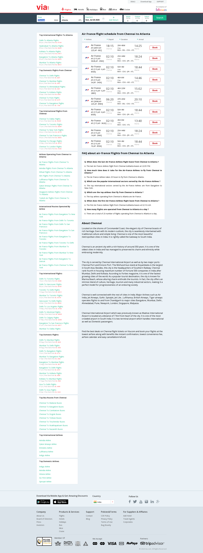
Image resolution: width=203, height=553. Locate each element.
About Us (40, 516)
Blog (88, 519)
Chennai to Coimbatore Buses (52, 410)
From (40, 17)
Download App (146, 2)
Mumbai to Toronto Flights (50, 295)
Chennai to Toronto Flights (50, 124)
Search (159, 17)
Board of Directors (44, 519)
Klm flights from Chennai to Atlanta (54, 176)
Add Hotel (127, 516)
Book (155, 47)
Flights (61, 516)
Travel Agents (129, 519)
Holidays (62, 522)
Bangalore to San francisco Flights (54, 323)
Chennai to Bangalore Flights (51, 103)
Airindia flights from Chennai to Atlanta (56, 168)
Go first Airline (45, 478)
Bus (60, 525)
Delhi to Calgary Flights (49, 317)
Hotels (61, 519)
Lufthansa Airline (46, 451)
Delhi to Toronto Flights (49, 279)
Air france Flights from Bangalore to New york (57, 215)
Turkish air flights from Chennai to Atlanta (54, 199)
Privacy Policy (106, 519)
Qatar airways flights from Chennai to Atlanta (55, 186)
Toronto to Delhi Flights (49, 290)
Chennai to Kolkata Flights (50, 92)
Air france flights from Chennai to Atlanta (54, 163)
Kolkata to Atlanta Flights (50, 51)
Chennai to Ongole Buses (50, 414)
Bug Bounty (106, 525)
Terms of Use (107, 522)
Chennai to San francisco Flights (53, 135)
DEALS (133, 2)
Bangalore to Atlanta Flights (51, 57)
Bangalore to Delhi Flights (50, 367)
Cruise (61, 531)
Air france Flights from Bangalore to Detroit (55, 260)
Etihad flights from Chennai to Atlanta (55, 172)
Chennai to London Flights (50, 146)
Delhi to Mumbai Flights (49, 340)
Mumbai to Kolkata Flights (50, 373)
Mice (61, 528)
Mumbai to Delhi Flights (49, 345)
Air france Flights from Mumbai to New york (56, 253)
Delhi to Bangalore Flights (50, 351)
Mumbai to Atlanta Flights (50, 62)
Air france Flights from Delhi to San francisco (54, 225)
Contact (89, 516)
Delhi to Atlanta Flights (49, 40)
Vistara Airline (44, 474)
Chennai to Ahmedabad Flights (52, 86)
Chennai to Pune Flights (49, 98)
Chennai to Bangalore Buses (51, 406)
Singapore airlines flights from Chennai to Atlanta (55, 193)
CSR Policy (105, 516)
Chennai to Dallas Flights (49, 119)
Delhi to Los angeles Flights (51, 306)
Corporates (128, 522)
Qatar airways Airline (48, 444)
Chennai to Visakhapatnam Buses (53, 425)
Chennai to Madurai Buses (50, 403)
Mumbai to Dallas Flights (50, 328)
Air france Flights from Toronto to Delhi (56, 243)
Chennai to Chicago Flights (50, 141)
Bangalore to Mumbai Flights (51, 362)
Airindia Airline (45, 440)
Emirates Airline (45, 448)
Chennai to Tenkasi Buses (50, 418)
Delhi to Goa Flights (47, 390)
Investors (40, 525)
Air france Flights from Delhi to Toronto (56, 220)
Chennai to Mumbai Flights (50, 81)
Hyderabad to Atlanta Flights (51, 46)
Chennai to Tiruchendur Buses (52, 421)
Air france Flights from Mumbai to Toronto (54, 247)
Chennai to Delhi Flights (49, 75)
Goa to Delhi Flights (47, 384)
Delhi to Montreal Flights (49, 312)
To (63, 17)
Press (39, 522)
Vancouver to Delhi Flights (50, 301)
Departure (89, 17)
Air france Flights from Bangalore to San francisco (56, 231)
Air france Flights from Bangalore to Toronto (55, 237)
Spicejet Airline (45, 481)
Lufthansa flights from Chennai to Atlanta (54, 180)
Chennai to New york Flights (51, 130)
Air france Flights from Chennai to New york (56, 266)
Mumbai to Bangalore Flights (51, 356)
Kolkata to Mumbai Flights (50, 379)
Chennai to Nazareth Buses (51, 429)
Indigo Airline (44, 455)
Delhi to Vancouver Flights (50, 284)
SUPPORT (160, 2)
